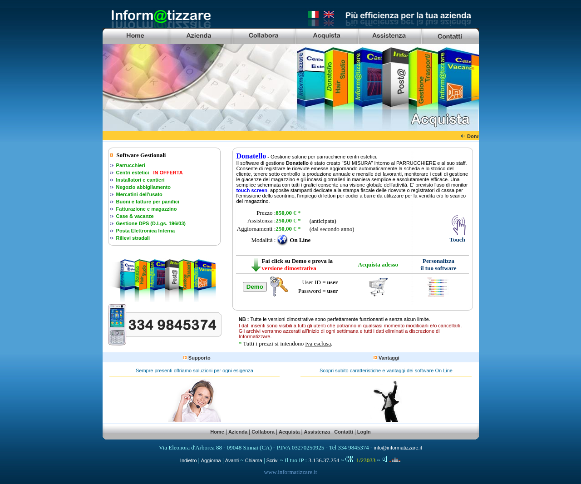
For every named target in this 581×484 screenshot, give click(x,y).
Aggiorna (211, 460)
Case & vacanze (135, 216)
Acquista (289, 432)
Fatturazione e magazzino (146, 209)
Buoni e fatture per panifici (147, 201)
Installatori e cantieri (140, 180)
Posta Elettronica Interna (145, 230)
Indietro (188, 460)
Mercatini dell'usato (139, 194)
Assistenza (317, 432)
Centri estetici (132, 172)
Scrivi (272, 460)
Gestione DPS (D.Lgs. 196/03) (151, 223)
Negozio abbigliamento (143, 187)
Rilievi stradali (133, 238)
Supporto (199, 358)
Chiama (253, 460)
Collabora (263, 432)
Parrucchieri (130, 165)
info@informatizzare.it (398, 447)
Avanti (232, 460)
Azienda (237, 432)
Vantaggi (389, 358)
